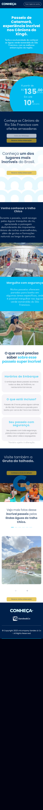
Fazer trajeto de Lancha (32, 4)
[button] (12, 527)
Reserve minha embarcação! (21, 602)
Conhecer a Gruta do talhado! (21, 476)
